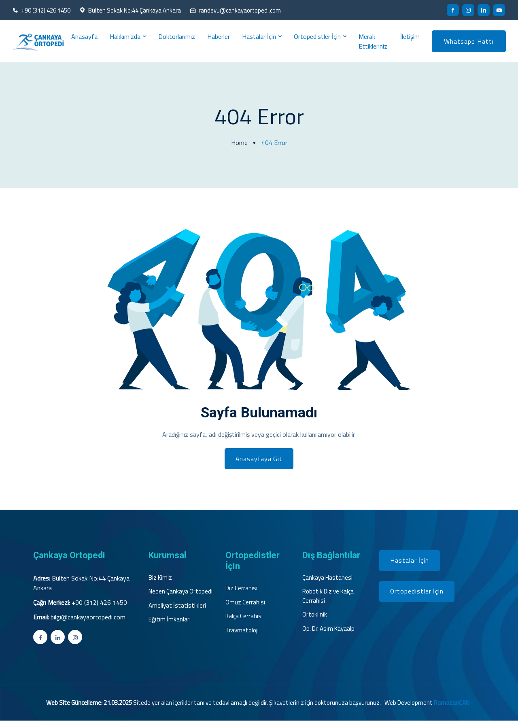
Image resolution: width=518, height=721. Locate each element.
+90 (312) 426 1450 (45, 10)
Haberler (218, 36)
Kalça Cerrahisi (244, 617)
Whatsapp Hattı (469, 41)
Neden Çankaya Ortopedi (180, 592)
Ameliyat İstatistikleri (177, 606)
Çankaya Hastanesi (327, 578)
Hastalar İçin (259, 36)
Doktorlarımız (176, 36)
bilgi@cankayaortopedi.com (88, 617)
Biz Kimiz (160, 578)
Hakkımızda (125, 36)
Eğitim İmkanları (170, 620)
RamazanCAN (451, 703)
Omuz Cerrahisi (245, 602)
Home (239, 142)
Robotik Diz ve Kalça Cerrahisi (328, 597)
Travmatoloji (242, 630)
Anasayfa (84, 36)
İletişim (410, 36)
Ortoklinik (314, 615)
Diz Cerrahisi (241, 589)
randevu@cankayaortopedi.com (240, 10)
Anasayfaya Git (259, 459)
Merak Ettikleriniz (373, 41)
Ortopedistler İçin (317, 36)
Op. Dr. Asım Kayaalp (328, 629)
